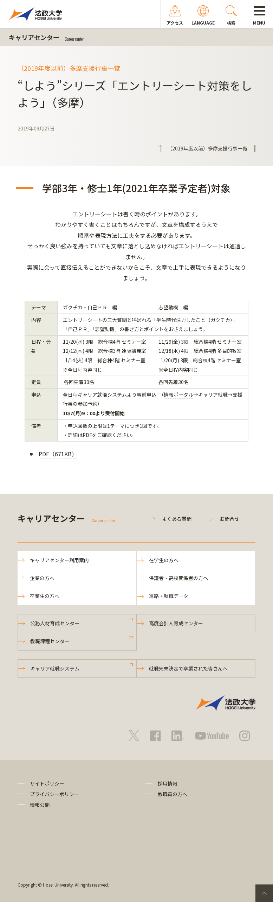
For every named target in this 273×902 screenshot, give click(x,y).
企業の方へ (42, 577)
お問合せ (229, 518)
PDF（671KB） (58, 454)
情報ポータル (178, 394)
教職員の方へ (172, 793)
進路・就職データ (168, 595)
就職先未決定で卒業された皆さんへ (188, 668)
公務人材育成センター (54, 623)
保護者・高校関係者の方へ (178, 577)
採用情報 (167, 783)
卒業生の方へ (44, 595)
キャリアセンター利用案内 (59, 560)
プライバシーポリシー (54, 793)
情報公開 (40, 804)
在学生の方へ (163, 560)
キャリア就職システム (54, 668)
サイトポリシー (47, 783)
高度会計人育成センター (176, 623)
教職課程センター (50, 641)
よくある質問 (176, 518)
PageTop (264, 893)
